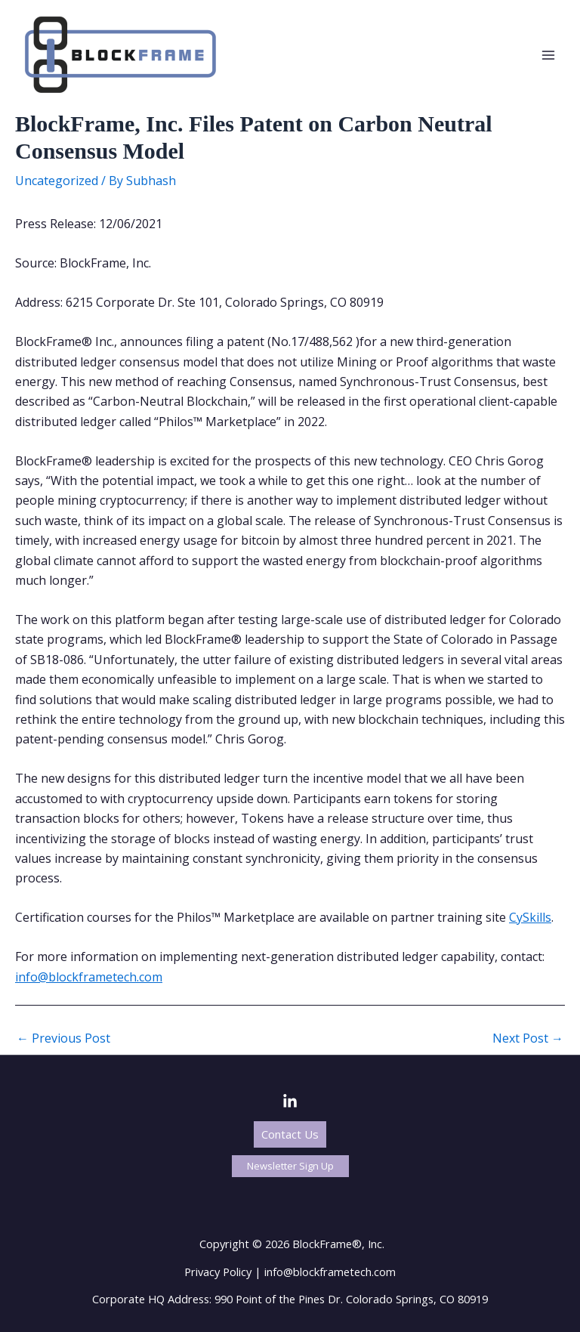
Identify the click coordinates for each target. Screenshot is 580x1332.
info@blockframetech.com (88, 977)
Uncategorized (56, 180)
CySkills (530, 917)
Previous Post (63, 1038)
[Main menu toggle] (548, 55)
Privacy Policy (217, 1271)
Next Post (527, 1038)
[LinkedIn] (290, 1101)
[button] (290, 1134)
